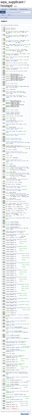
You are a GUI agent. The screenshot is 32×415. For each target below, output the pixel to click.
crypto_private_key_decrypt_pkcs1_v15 (17, 173)
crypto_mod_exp (20, 203)
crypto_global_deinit (15, 201)
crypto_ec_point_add (14, 355)
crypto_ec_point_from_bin (13, 350)
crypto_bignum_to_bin (14, 234)
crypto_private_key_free (16, 189)
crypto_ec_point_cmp (14, 401)
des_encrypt (12, 53)
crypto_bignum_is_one (14, 304)
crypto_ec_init (22, 315)
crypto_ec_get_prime (12, 328)
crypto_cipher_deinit (15, 134)
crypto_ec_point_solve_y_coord (15, 377)
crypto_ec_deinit (14, 318)
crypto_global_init (11, 199)
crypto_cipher (14, 110)
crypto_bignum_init (11, 225)
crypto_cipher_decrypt (12, 128)
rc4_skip (10, 213)
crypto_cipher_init (11, 113)
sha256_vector (12, 49)
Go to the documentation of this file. (10, 25)
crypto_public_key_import (13, 142)
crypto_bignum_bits (13, 298)
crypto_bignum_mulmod (14, 284)
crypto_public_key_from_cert (14, 161)
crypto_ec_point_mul (14, 363)
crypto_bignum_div (13, 277)
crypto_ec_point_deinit (16, 341)
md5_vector (11, 35)
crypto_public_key (15, 138)
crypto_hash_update (14, 91)
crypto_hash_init (11, 86)
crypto (5, 17)
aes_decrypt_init (15, 65)
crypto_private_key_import (13, 152)
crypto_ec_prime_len (16, 321)
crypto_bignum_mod (13, 246)
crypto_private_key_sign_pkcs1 (15, 179)
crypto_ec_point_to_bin (15, 344)
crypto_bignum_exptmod (14, 253)
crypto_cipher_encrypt (12, 121)
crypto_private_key (15, 139)
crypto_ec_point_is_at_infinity (15, 391)
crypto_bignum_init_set (12, 228)
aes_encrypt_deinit (14, 63)
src (1, 17)
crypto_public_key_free (16, 186)
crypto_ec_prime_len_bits (17, 324)
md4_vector (11, 31)
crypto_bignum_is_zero (14, 301)
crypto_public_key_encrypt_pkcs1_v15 (16, 167)
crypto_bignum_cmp (13, 293)
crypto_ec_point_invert (15, 372)
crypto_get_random (13, 218)
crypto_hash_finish (13, 95)
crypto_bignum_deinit (15, 231)
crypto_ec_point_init (12, 338)
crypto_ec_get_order (12, 332)
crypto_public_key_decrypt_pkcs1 (15, 193)
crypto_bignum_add (13, 239)
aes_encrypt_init (15, 57)
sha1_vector (11, 40)
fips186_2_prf (20, 44)
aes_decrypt (12, 68)
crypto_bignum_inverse (14, 263)
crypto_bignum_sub (13, 270)
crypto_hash (13, 83)
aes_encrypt (12, 60)
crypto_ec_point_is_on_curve (16, 396)
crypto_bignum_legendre (15, 307)
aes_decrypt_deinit (14, 71)
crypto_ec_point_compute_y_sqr (15, 385)
